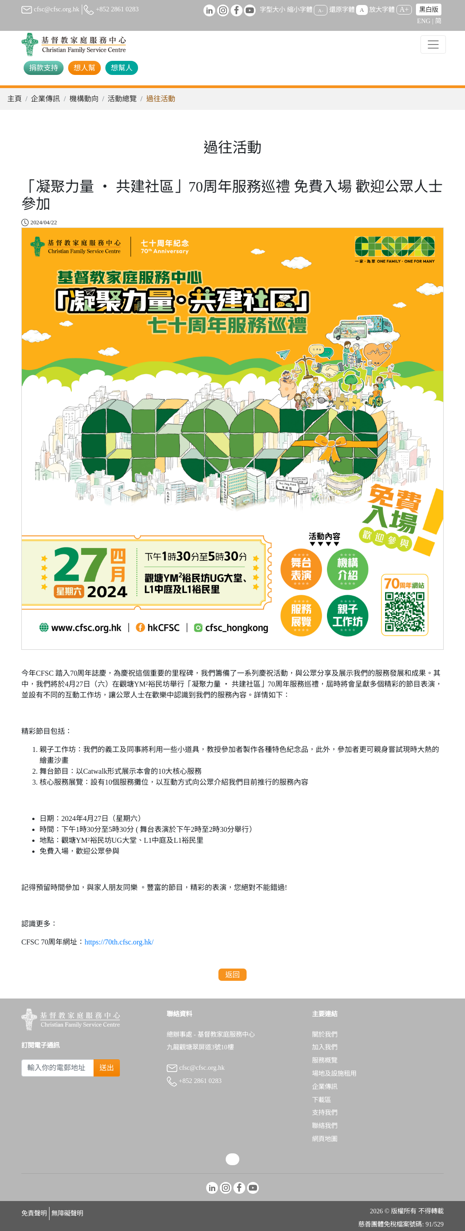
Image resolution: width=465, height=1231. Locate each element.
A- (320, 10)
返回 (232, 975)
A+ (404, 9)
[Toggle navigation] (433, 44)
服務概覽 (324, 1060)
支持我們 (324, 1112)
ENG (423, 21)
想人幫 (84, 68)
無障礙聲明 (67, 1213)
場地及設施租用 (334, 1073)
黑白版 (428, 9)
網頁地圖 (324, 1138)
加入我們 (324, 1047)
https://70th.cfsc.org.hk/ (118, 942)
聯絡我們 (324, 1125)
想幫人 (122, 68)
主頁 (14, 99)
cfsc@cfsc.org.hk (50, 9)
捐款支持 (43, 68)
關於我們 (324, 1034)
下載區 (321, 1099)
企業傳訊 (45, 99)
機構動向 (84, 99)
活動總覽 (122, 99)
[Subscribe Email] (57, 1068)
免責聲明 (34, 1213)
